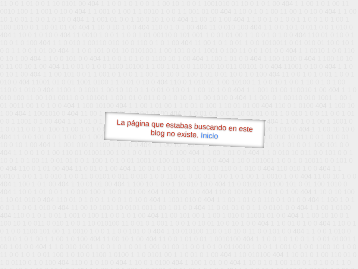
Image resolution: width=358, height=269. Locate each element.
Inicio (210, 135)
